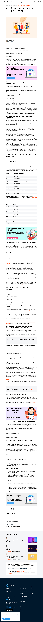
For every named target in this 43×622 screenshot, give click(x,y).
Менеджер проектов (23, 586)
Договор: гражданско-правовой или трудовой (15, 48)
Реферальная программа (23, 596)
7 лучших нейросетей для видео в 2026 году (15, 540)
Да (7, 524)
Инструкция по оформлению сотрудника (14, 51)
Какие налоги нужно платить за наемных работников (17, 50)
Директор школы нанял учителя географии (15, 456)
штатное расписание (27, 258)
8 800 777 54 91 (9, 588)
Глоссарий (21, 604)
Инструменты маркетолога (24, 599)
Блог (31, 585)
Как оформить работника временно (13, 54)
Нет (12, 524)
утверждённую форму (27, 310)
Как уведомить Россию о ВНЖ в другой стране (14, 556)
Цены (20, 606)
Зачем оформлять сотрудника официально (14, 47)
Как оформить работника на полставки (14, 53)
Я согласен (6, 618)
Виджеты (21, 611)
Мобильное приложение (23, 591)
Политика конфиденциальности (11, 607)
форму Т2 (7, 378)
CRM (20, 585)
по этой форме (33, 402)
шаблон (22, 284)
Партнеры (21, 593)
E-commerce (32, 593)
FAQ (20, 609)
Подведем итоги (9, 56)
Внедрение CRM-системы (23, 598)
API (20, 612)
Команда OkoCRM (22, 601)
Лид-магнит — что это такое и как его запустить (16, 548)
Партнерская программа (23, 594)
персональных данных (20, 571)
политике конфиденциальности (8, 615)
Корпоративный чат (23, 588)
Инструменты (8, 543)
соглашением (11, 573)
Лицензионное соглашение (10, 606)
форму (11, 369)
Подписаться (23, 568)
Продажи (32, 588)
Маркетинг (32, 591)
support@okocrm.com (9, 589)
